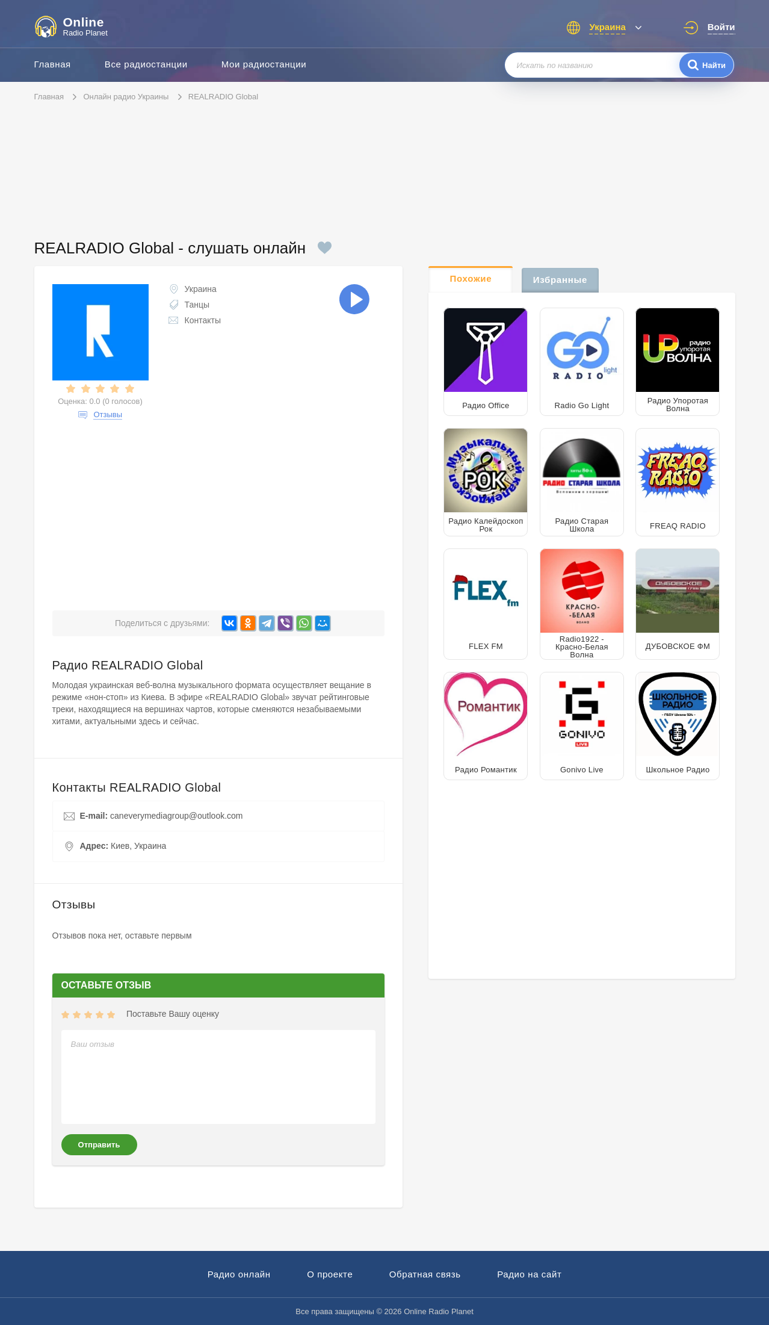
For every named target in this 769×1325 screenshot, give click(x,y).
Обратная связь (425, 1274)
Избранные (560, 280)
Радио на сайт (529, 1274)
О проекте (330, 1274)
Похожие (471, 278)
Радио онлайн (239, 1274)
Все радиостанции (146, 64)
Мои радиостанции (264, 64)
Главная (52, 64)
